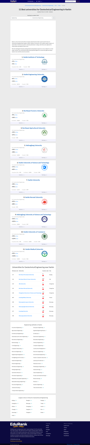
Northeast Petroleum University (26, 274)
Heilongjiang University (33, 145)
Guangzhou (48, 433)
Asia (56, 5)
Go (53, 17)
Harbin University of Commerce (33, 232)
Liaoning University (23, 311)
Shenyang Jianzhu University (25, 315)
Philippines (66, 431)
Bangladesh (66, 433)
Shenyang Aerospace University (26, 302)
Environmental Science (30, 5)
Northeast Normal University (25, 288)
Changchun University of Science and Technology (30, 292)
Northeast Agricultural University (33, 128)
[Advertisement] (21, 31)
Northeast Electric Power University (27, 279)
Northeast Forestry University (33, 111)
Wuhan (47, 427)
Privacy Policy (77, 444)
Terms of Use (69, 444)
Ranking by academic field (33, 15)
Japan (65, 429)
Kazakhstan (66, 435)
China (59, 5)
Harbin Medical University (33, 249)
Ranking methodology (16, 441)
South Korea (66, 425)
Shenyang (48, 435)
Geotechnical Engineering (47, 5)
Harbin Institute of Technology (33, 57)
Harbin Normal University (33, 197)
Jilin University (22, 283)
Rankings (44, 69)
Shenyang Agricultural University (26, 306)
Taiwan (65, 427)
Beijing (47, 425)
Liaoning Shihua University (25, 297)
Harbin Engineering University (33, 74)
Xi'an (47, 431)
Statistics (21, 69)
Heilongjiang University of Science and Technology (33, 214)
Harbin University (33, 180)
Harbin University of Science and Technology (33, 163)
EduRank (51, 11)
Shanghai (48, 429)
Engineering (38, 5)
